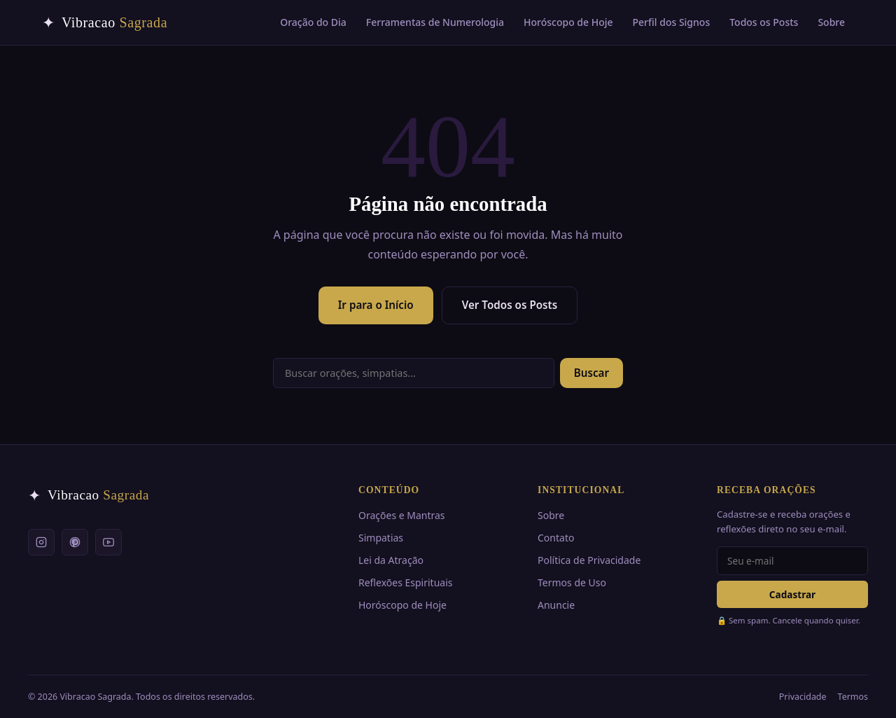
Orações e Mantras (401, 515)
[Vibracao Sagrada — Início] (104, 22)
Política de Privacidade (589, 560)
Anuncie (556, 605)
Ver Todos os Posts (510, 305)
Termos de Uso (572, 582)
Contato (556, 537)
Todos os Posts (763, 22)
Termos (853, 697)
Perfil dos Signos (671, 22)
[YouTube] (108, 542)
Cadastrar (792, 594)
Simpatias (380, 537)
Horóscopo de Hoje (568, 22)
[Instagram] (41, 542)
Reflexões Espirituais (405, 582)
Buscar (591, 373)
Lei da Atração (391, 560)
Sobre (831, 22)
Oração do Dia (313, 22)
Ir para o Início (376, 305)
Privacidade (803, 697)
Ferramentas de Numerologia (435, 22)
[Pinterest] (75, 542)
